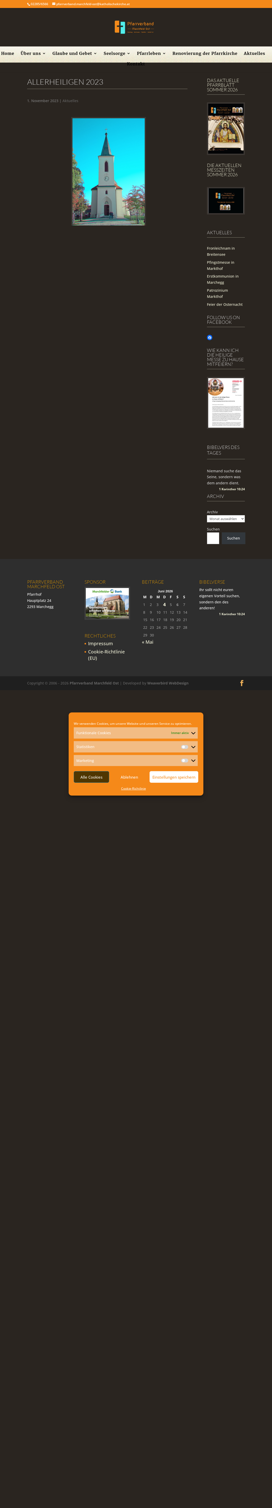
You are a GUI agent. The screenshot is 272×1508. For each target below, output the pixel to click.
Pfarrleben (149, 54)
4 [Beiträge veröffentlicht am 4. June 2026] (164, 605)
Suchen (213, 529)
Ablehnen (129, 777)
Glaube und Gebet (72, 54)
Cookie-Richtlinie (133, 788)
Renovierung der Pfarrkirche (205, 54)
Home (7, 54)
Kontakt (136, 64)
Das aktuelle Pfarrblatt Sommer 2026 (223, 84)
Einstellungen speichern (173, 777)
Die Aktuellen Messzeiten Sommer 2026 (224, 169)
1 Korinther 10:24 (232, 489)
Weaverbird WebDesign (168, 683)
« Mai (147, 642)
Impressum (100, 643)
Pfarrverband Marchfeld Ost (94, 683)
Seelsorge (114, 54)
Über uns (31, 54)
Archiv (212, 512)
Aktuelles (254, 54)
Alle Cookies (91, 777)
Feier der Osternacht (225, 304)
